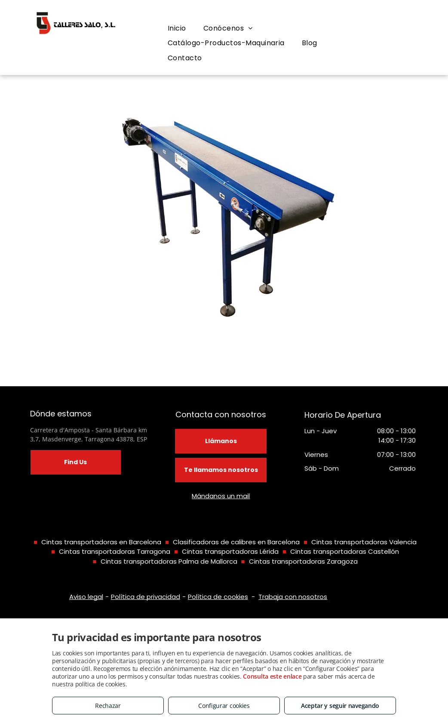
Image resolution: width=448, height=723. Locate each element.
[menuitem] (177, 28)
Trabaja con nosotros (292, 596)
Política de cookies (218, 596)
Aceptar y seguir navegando (340, 705)
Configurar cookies (224, 705)
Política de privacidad (145, 596)
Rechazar (108, 705)
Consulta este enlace (272, 676)
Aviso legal (86, 596)
